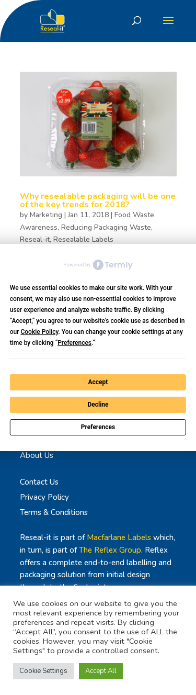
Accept (98, 382)
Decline (97, 404)
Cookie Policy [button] (39, 331)
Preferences (98, 427)
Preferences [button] (74, 342)
